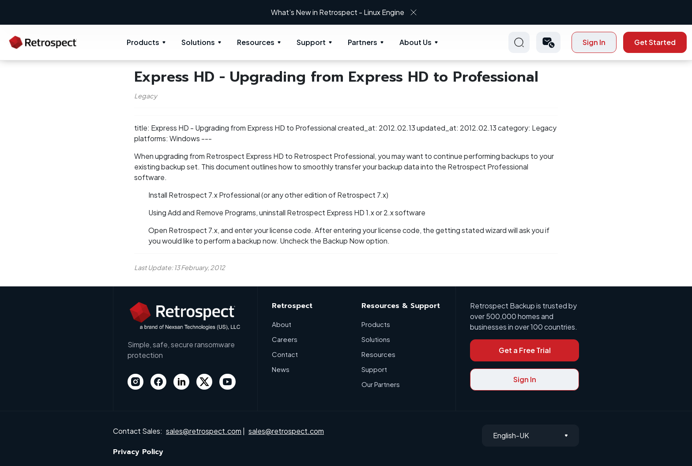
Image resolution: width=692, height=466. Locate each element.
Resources (256, 42)
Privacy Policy (138, 452)
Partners (362, 42)
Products (143, 42)
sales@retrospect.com (203, 431)
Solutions (198, 42)
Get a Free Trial (525, 350)
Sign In (594, 42)
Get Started (655, 42)
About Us (415, 42)
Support (311, 42)
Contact (285, 354)
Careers (284, 339)
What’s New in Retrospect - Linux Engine (338, 12)
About (281, 324)
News (281, 369)
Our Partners (380, 384)
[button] (548, 42)
